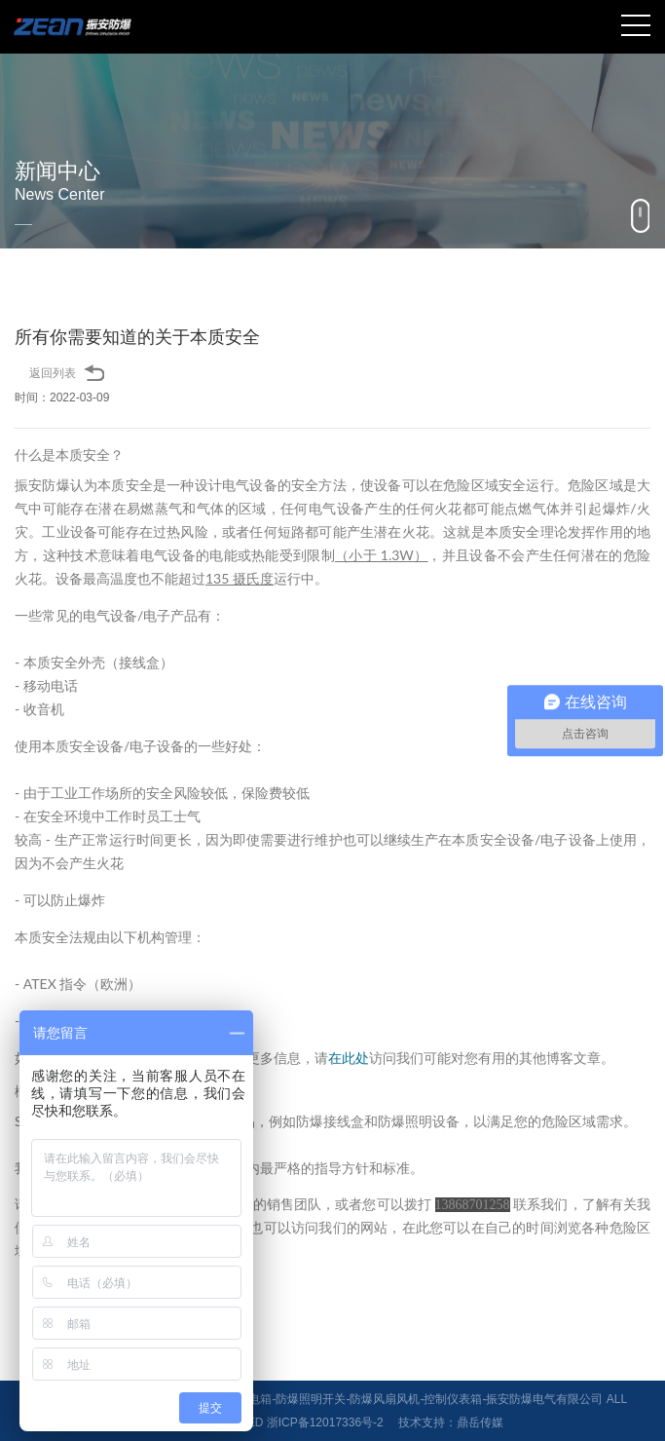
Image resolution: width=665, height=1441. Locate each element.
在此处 (348, 1057)
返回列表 (52, 373)
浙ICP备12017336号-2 (325, 1422)
